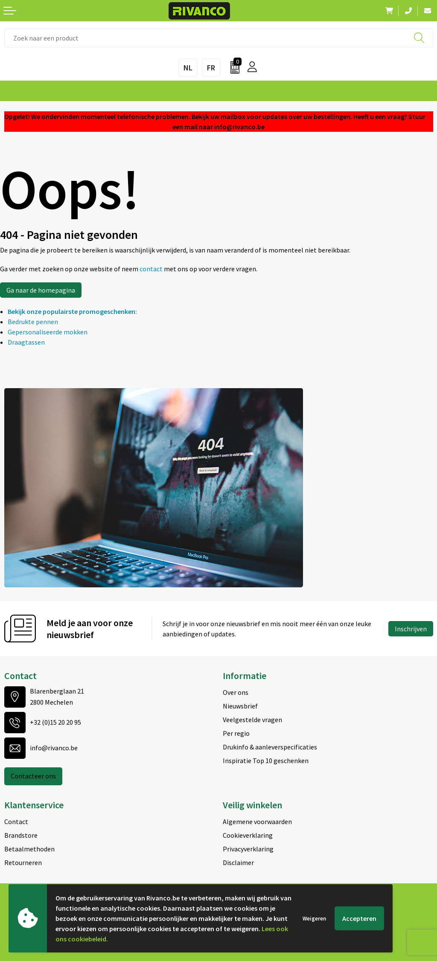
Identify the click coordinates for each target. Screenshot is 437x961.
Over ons (235, 692)
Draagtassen (26, 342)
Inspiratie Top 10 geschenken (266, 760)
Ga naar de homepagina (40, 290)
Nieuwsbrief (240, 706)
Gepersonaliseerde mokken (47, 332)
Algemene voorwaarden (257, 821)
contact (152, 268)
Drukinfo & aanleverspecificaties (270, 747)
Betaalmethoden (29, 849)
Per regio (236, 733)
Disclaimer (238, 862)
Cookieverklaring (248, 835)
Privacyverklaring (248, 849)
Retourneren (23, 862)
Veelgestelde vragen (252, 719)
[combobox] (218, 37)
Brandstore (21, 835)
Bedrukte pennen (33, 321)
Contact (16, 821)
